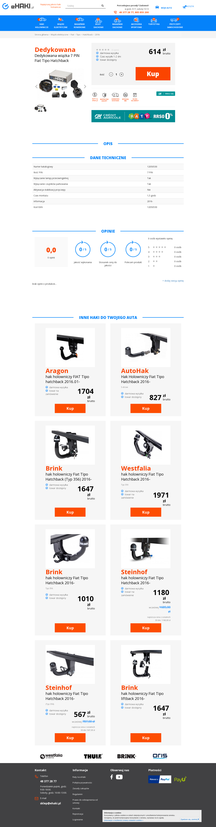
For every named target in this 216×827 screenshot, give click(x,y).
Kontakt (76, 808)
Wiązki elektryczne (59, 34)
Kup (153, 73)
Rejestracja (78, 813)
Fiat (72, 34)
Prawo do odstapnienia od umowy (85, 801)
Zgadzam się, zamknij (190, 819)
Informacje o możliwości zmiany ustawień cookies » (123, 820)
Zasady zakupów (81, 788)
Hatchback (88, 34)
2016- (97, 34)
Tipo (78, 34)
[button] (37, 87)
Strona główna (41, 34)
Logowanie (78, 819)
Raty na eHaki (79, 777)
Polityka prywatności (82, 782)
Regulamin (78, 794)
